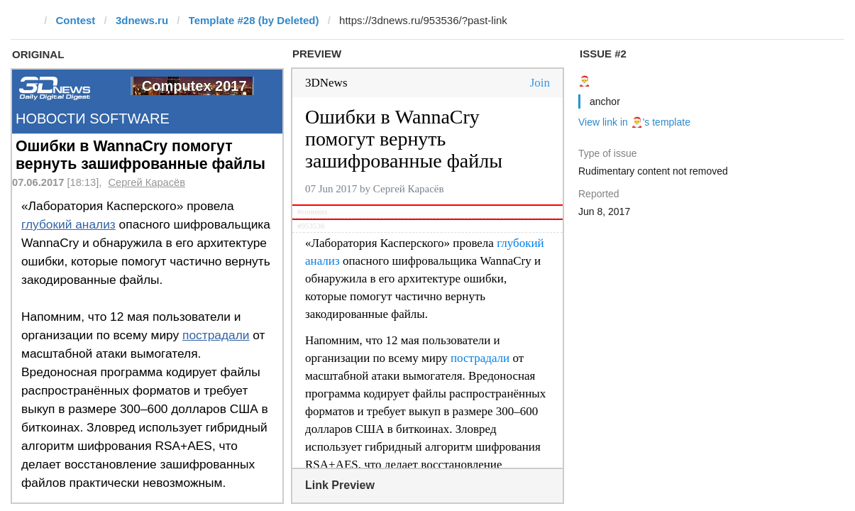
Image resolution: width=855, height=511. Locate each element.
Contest (76, 20)
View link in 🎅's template (634, 122)
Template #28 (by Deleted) (254, 20)
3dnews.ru (142, 20)
